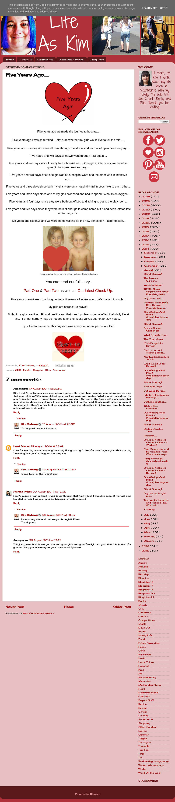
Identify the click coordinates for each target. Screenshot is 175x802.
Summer (143, 734)
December (151, 252)
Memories (59, 370)
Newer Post (15, 607)
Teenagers (144, 742)
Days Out (144, 627)
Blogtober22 (146, 597)
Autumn (143, 566)
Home (10, 59)
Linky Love (97, 59)
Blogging (143, 578)
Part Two (51, 290)
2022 (146, 214)
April (147, 527)
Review (142, 708)
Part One (31, 290)
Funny (142, 647)
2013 (146, 546)
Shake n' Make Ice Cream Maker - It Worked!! (155, 442)
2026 (146, 196)
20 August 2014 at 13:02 (49, 491)
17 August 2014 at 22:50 (45, 388)
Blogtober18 (145, 589)
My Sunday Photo (149, 685)
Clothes (143, 616)
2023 (146, 209)
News (141, 689)
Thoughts (143, 746)
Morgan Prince (22, 491)
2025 (146, 201)
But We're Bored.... (154, 391)
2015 (146, 244)
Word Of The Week (149, 773)
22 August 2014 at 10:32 (58, 515)
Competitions (146, 620)
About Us (25, 59)
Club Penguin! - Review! (153, 344)
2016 (146, 240)
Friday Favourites (149, 643)
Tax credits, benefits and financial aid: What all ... (156, 503)
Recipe (142, 704)
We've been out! (153, 285)
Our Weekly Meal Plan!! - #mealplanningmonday (156, 316)
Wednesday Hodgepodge (153, 761)
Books (142, 601)
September (151, 266)
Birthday (143, 574)
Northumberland (148, 692)
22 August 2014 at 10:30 (59, 469)
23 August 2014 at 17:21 (45, 540)
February (150, 536)
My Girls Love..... (154, 298)
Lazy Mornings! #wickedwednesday (156, 461)
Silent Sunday (147, 727)
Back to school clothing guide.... (154, 351)
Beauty (142, 570)
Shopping (144, 723)
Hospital (38, 370)
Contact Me (45, 59)
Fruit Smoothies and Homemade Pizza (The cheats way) (156, 452)
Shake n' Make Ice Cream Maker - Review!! (155, 470)
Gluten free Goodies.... (151, 407)
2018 (146, 231)
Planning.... (150, 509)
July (147, 515)
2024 (146, 205)
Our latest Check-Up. (95, 290)
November (151, 257)
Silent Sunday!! (153, 489)
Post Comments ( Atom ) (38, 613)
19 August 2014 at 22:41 (47, 446)
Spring (142, 731)
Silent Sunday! (153, 274)
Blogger (94, 794)
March (148, 532)
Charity (142, 605)
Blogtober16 (146, 582)
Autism (142, 563)
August (149, 270)
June (147, 519)
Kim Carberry (29, 424)
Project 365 (146, 700)
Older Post (122, 607)
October (149, 261)
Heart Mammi (21, 446)
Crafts (142, 624)
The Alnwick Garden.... (151, 279)
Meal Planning (147, 677)
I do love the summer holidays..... (156, 396)
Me (140, 673)
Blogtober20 (146, 593)
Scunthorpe (145, 719)
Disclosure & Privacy (71, 59)
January (149, 541)
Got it (164, 8)
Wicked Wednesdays (151, 765)
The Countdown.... (154, 339)
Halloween (144, 654)
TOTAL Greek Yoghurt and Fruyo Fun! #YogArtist (156, 291)
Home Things (146, 662)
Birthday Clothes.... (155, 402)
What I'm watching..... (156, 335)
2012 (146, 550)
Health (27, 370)
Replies (21, 418)
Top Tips (143, 750)
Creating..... (150, 435)
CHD (18, 370)
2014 (146, 249)
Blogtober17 (145, 586)
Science (143, 715)
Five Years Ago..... (154, 386)
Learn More (149, 8)
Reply (16, 412)
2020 (146, 222)
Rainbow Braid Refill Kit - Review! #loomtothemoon (156, 305)
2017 (146, 236)
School (142, 711)
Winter (142, 769)
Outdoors (144, 696)
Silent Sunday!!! (153, 324)
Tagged (142, 738)
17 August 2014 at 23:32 (58, 424)
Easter (142, 631)
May (147, 523)
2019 (146, 227)
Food (141, 639)
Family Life (145, 635)
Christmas (144, 612)
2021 (146, 218)
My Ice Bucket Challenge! (152, 329)
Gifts (141, 650)
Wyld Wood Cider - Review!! (155, 365)
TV (140, 757)
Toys (141, 753)
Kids (48, 370)
